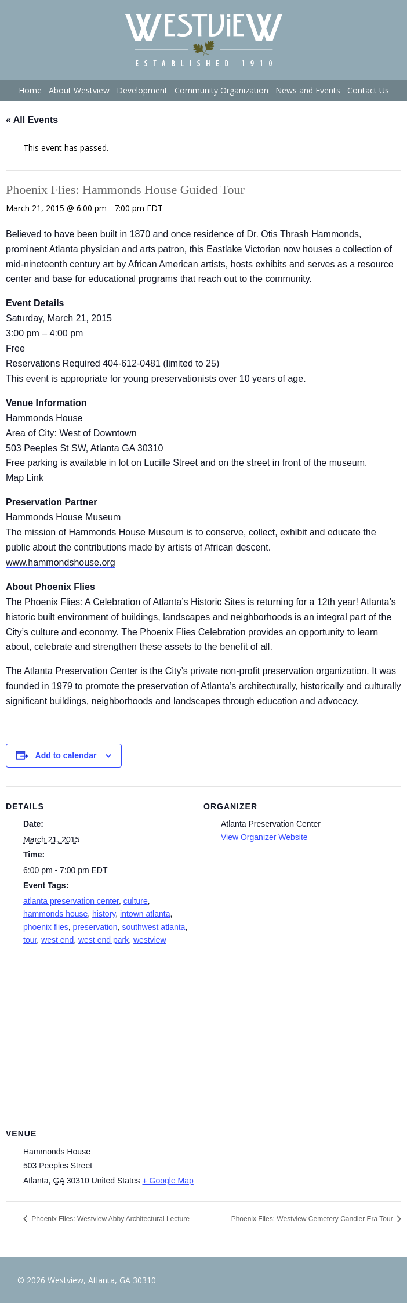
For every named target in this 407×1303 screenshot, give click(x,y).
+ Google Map (168, 1180)
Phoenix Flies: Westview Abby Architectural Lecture (110, 1219)
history (103, 913)
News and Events (307, 90)
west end (57, 939)
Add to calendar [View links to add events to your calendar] (66, 755)
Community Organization (221, 90)
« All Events (32, 120)
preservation (95, 927)
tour (30, 939)
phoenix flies (45, 927)
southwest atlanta (153, 927)
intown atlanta (145, 913)
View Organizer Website (264, 837)
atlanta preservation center (71, 901)
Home (30, 90)
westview (149, 939)
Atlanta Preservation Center (81, 671)
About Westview (79, 90)
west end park (103, 939)
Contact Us (368, 90)
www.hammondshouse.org (60, 562)
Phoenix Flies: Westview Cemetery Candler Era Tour (313, 1219)
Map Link (24, 478)
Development (142, 90)
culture (135, 901)
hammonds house (55, 913)
